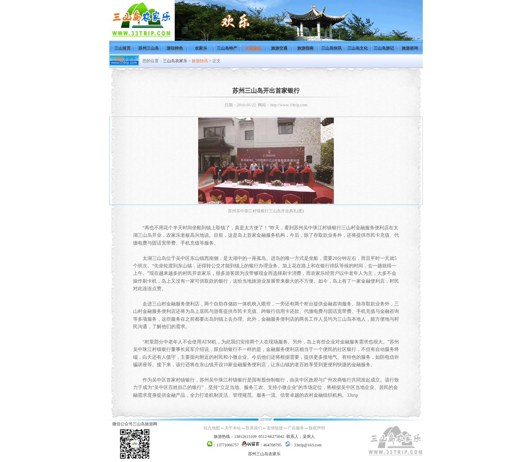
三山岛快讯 (331, 48)
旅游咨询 (410, 48)
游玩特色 (175, 48)
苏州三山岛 (148, 48)
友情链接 (275, 428)
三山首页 (122, 48)
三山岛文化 (357, 48)
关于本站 (233, 428)
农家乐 (201, 48)
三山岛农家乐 (175, 60)
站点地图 (212, 428)
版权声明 (317, 428)
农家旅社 (253, 48)
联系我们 (254, 428)
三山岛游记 (384, 48)
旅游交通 (279, 48)
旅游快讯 (200, 60)
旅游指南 (305, 48)
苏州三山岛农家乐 (264, 453)
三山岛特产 (227, 48)
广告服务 (296, 428)
